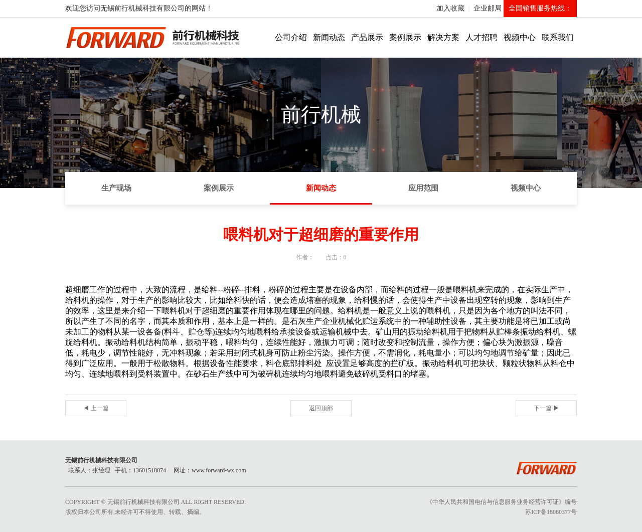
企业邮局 (487, 8)
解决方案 (443, 37)
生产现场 (116, 188)
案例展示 (405, 37)
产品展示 (367, 37)
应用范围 (423, 188)
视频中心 (520, 37)
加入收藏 (450, 8)
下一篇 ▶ (546, 408)
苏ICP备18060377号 (551, 511)
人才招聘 (481, 37)
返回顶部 (321, 408)
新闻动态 (329, 37)
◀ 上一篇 (96, 408)
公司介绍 (291, 37)
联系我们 (558, 37)
